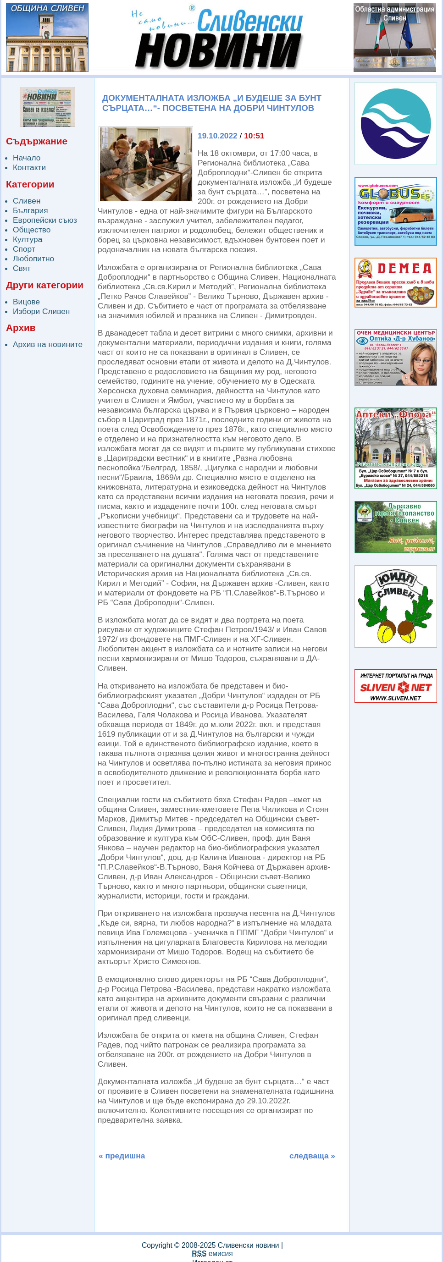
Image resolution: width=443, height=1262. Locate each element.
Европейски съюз (45, 220)
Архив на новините (48, 344)
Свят (22, 268)
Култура (27, 239)
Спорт (24, 249)
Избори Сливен (41, 311)
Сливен (27, 200)
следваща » (312, 1155)
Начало (26, 157)
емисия (212, 1253)
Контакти (29, 167)
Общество (31, 229)
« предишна (122, 1155)
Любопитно (33, 258)
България (30, 210)
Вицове (26, 301)
